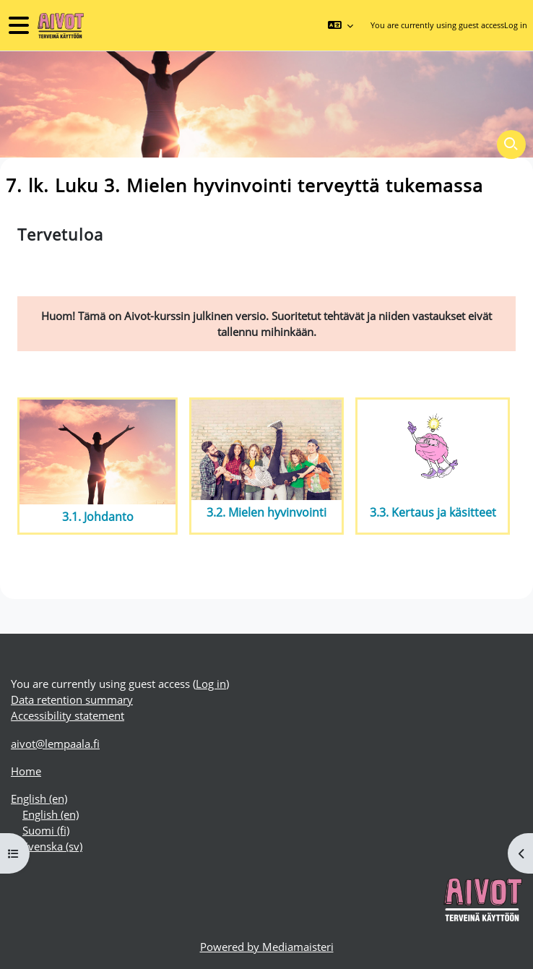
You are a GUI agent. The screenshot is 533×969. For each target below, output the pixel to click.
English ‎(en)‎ (39, 798)
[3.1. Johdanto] (98, 452)
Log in (515, 25)
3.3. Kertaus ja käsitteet (433, 513)
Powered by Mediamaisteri (267, 946)
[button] (340, 25)
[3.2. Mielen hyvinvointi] (266, 450)
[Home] (59, 25)
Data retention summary (72, 699)
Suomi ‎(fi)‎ (45, 830)
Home (26, 771)
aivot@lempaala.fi (55, 743)
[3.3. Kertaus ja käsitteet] (433, 450)
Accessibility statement (67, 715)
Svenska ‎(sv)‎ (52, 846)
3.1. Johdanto (98, 517)
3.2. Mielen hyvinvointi (266, 513)
